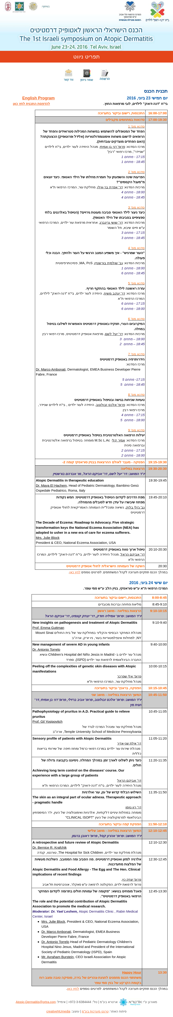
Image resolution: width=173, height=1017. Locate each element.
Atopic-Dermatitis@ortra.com (36, 1002)
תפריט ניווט (86, 57)
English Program (38, 98)
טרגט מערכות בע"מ (95, 1011)
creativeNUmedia (58, 1011)
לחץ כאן (74, 572)
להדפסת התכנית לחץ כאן (31, 104)
